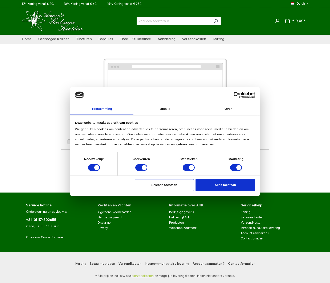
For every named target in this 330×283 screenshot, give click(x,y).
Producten (176, 222)
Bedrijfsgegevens (181, 212)
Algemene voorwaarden (114, 212)
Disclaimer (105, 222)
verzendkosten (143, 276)
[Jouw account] (277, 21)
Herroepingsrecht (110, 217)
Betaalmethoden (252, 217)
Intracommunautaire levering (260, 228)
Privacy (103, 228)
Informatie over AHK (186, 205)
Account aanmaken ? (255, 233)
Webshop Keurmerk (183, 228)
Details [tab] (165, 109)
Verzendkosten (251, 222)
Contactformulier (52, 237)
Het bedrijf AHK (180, 217)
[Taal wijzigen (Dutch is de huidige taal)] (299, 3)
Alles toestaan (225, 185)
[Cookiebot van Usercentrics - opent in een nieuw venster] (236, 95)
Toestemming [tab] (102, 109)
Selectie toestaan (164, 185)
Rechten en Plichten (114, 205)
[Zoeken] (216, 21)
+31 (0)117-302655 (41, 220)
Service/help (251, 205)
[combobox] (174, 21)
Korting (245, 212)
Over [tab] (228, 109)
